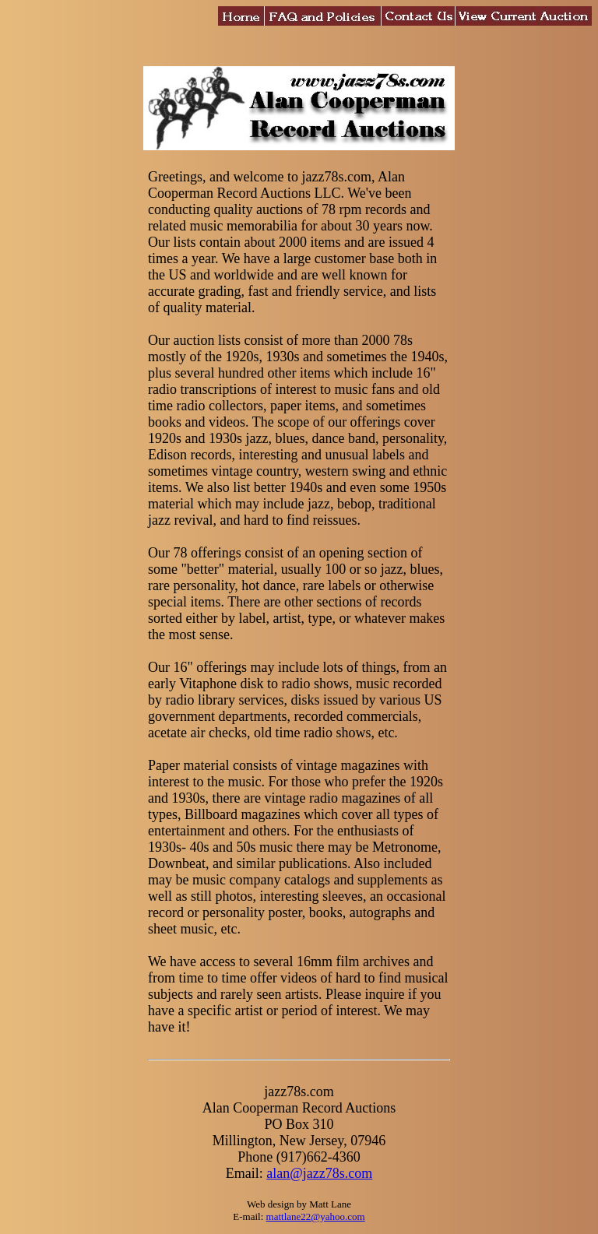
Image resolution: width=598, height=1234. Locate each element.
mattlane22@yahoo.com (315, 1216)
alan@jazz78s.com (319, 1173)
